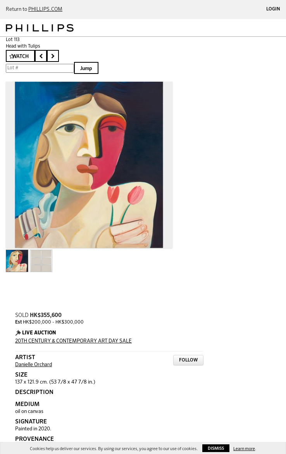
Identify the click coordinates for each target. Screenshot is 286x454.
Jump (86, 68)
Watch (20, 56)
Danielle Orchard (33, 364)
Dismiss (216, 448)
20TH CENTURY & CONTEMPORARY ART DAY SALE (73, 341)
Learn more (244, 449)
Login (273, 9)
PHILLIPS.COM (45, 9)
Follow (188, 360)
